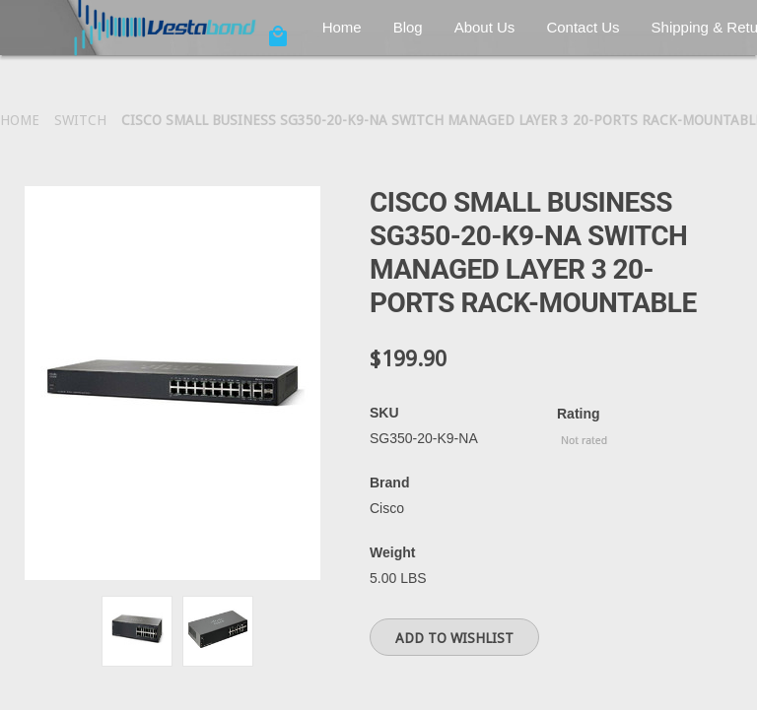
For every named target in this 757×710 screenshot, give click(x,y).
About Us (485, 27)
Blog (408, 27)
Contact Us (582, 27)
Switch (80, 120)
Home (342, 27)
